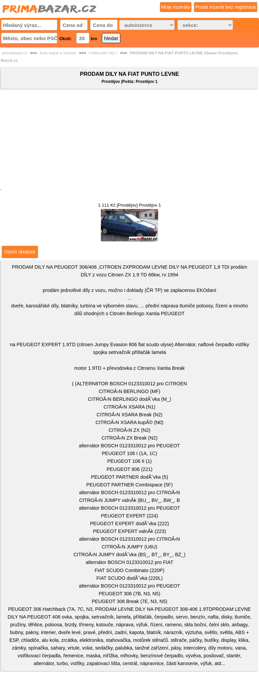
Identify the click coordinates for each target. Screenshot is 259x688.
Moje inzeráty (175, 7)
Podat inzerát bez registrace (225, 7)
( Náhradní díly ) (103, 53)
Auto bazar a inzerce (58, 53)
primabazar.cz (14, 53)
